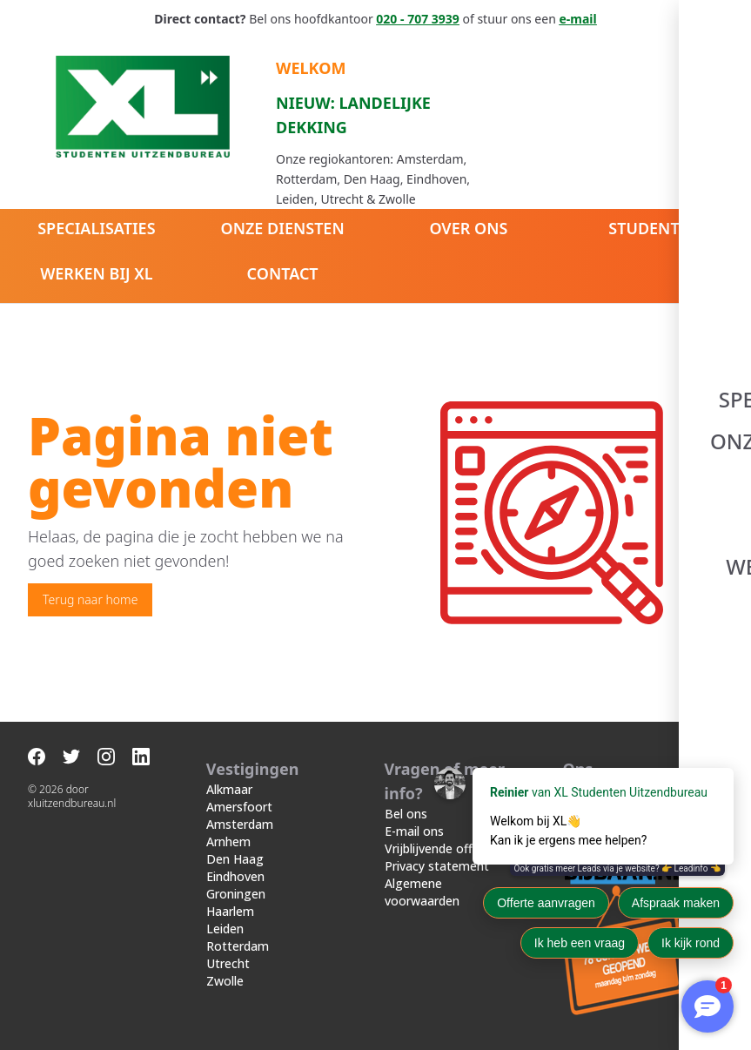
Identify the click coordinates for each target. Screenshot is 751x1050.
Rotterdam (237, 946)
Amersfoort (239, 806)
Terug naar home (90, 599)
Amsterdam (239, 824)
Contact (283, 273)
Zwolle (225, 981)
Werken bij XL (96, 273)
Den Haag (235, 859)
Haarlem (230, 911)
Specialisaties (96, 228)
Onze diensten (283, 228)
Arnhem (228, 841)
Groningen (235, 893)
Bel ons (406, 813)
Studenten (654, 228)
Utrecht (228, 963)
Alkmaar (229, 789)
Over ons (468, 228)
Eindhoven (235, 876)
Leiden (225, 928)
